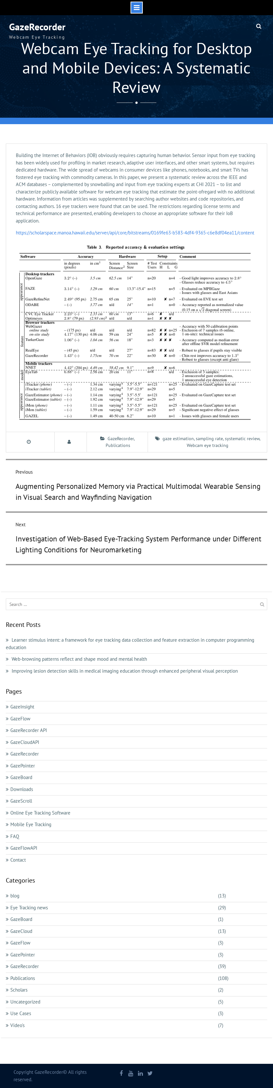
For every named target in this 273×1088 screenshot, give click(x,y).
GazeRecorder (37, 26)
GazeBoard (21, 777)
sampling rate (209, 438)
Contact (18, 860)
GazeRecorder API (28, 730)
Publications (118, 445)
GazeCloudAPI (24, 742)
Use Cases (20, 1013)
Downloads (21, 789)
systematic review (242, 438)
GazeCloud (21, 931)
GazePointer (22, 766)
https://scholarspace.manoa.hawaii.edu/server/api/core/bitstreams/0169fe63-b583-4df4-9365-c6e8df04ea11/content (135, 233)
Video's (17, 1025)
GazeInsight (22, 707)
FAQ (14, 836)
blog (14, 896)
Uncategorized (25, 1002)
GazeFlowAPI (23, 848)
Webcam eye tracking (207, 445)
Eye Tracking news (29, 908)
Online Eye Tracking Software (40, 813)
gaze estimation (178, 438)
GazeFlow (20, 719)
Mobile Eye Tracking (30, 824)
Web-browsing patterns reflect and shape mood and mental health (79, 659)
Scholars (18, 990)
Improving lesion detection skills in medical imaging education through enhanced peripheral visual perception (125, 671)
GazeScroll (21, 801)
